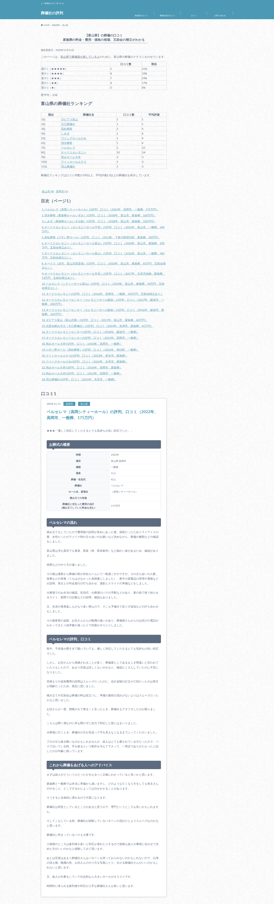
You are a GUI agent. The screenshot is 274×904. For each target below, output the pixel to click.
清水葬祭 (66, 142)
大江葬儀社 (68, 124)
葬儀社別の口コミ (167, 15)
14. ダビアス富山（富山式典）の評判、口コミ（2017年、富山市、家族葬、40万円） (95, 320)
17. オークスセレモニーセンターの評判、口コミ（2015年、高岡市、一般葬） (90, 337)
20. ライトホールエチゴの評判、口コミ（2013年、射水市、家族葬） (85, 355)
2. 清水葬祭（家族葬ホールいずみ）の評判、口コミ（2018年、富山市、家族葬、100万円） (99, 215)
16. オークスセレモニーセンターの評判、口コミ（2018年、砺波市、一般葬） (90, 331)
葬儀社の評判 (52, 13)
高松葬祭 (66, 128)
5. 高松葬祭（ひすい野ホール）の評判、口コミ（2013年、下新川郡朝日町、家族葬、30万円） (101, 237)
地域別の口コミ (141, 15)
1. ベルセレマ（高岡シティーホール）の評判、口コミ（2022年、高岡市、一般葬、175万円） (100, 209)
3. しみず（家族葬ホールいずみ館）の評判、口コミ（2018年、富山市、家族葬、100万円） (99, 221)
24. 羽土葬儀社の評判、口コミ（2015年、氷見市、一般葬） (79, 379)
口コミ (194, 15)
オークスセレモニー (73, 152)
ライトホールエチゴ (73, 161)
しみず (65, 133)
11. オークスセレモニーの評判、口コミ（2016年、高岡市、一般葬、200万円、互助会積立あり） (102, 293)
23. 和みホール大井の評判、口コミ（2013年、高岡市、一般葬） (82, 373)
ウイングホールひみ (73, 138)
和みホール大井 (71, 157)
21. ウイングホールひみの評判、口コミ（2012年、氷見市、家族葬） (85, 361)
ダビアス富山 (69, 119)
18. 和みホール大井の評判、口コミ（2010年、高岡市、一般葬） (82, 343)
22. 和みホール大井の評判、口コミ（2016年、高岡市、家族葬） (82, 367)
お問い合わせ (220, 15)
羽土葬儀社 (68, 166)
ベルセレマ (68, 147)
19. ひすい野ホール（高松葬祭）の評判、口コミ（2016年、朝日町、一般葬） (90, 349)
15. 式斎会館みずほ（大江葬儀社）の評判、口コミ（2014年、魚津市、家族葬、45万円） (97, 326)
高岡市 (62, 191)
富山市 (48, 191)
